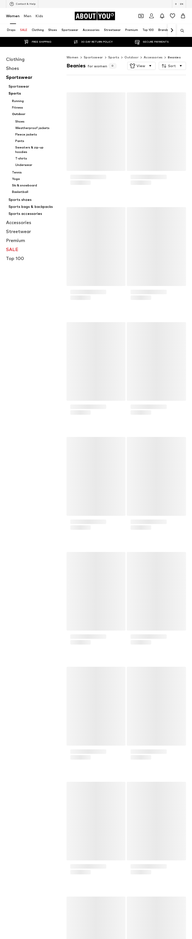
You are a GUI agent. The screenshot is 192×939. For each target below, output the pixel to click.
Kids (39, 16)
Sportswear (93, 47)
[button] (141, 56)
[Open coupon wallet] (141, 16)
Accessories (153, 47)
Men (28, 16)
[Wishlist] (173, 16)
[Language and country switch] (179, 4)
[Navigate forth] (172, 30)
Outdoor (131, 47)
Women (13, 16)
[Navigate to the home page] (95, 16)
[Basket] (183, 16)
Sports (113, 47)
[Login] (151, 16)
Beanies (174, 47)
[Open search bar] (180, 30)
